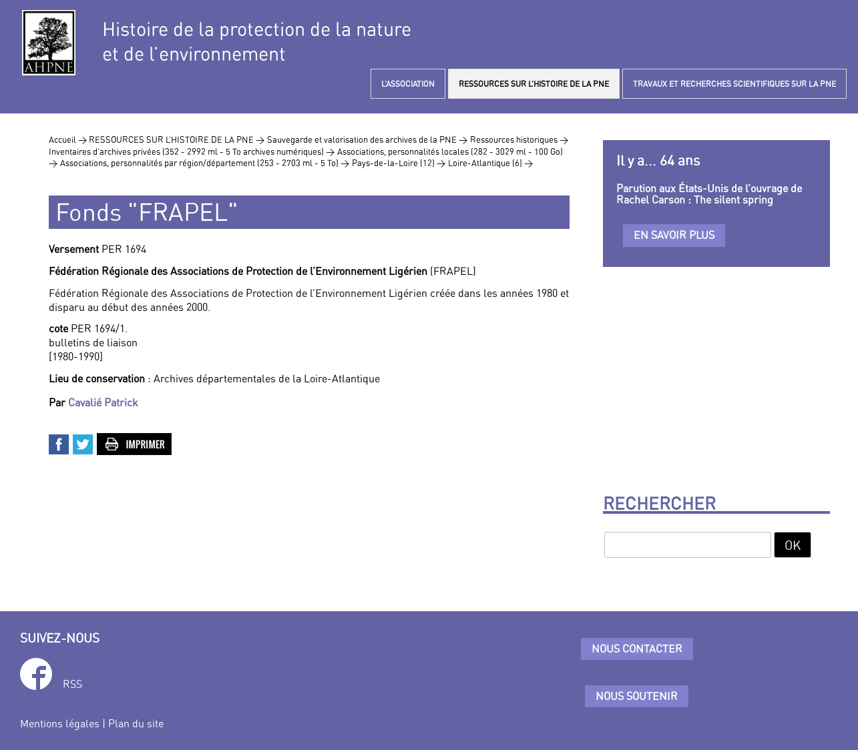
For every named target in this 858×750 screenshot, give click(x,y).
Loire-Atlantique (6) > (490, 162)
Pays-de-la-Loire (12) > (398, 162)
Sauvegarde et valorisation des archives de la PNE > (367, 139)
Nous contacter (637, 648)
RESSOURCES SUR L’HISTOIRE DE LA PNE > (176, 139)
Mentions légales (59, 723)
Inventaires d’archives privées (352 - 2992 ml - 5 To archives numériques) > (192, 151)
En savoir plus (674, 235)
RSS (72, 684)
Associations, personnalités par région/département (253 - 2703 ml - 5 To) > (204, 162)
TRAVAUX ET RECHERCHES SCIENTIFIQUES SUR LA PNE (734, 84)
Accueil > (69, 139)
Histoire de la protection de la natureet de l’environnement (256, 41)
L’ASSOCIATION (408, 84)
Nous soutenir (637, 696)
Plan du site (136, 723)
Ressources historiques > (519, 139)
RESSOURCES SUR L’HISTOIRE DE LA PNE (534, 84)
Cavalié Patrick (103, 402)
